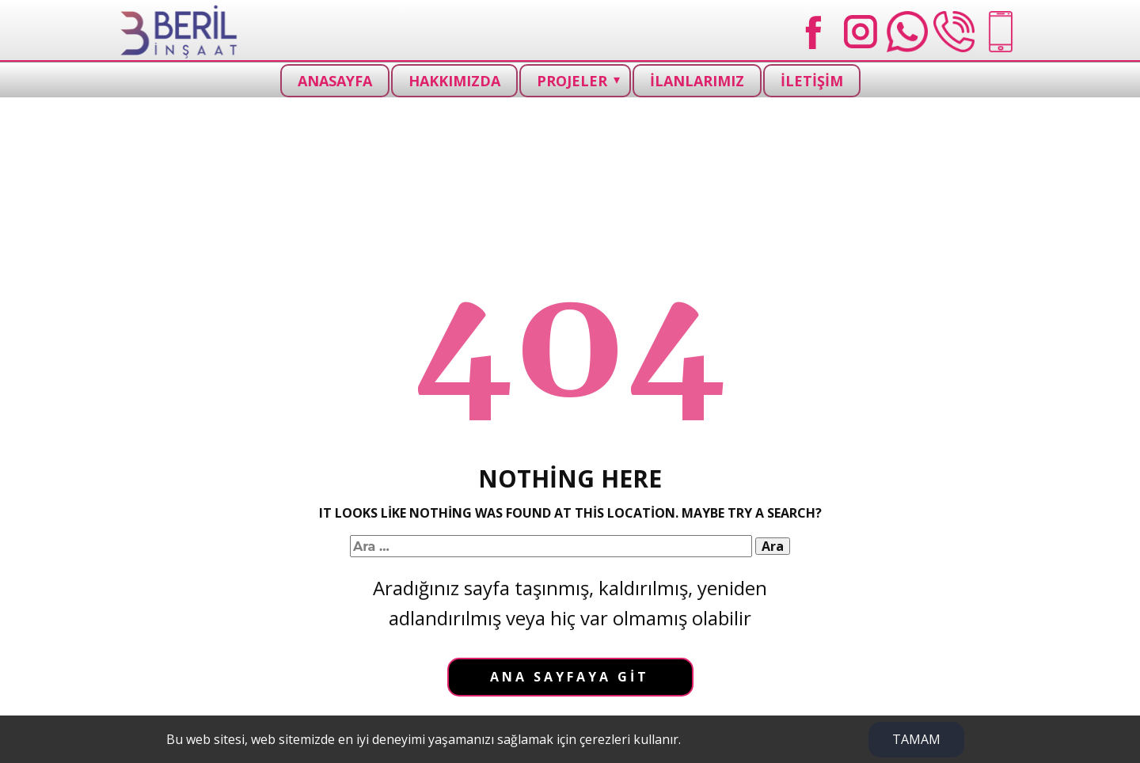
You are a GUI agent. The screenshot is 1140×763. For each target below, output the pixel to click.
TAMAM (916, 739)
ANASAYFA (335, 80)
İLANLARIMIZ (697, 80)
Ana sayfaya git (569, 676)
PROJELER (572, 80)
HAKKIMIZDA (454, 80)
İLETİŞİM (812, 80)
